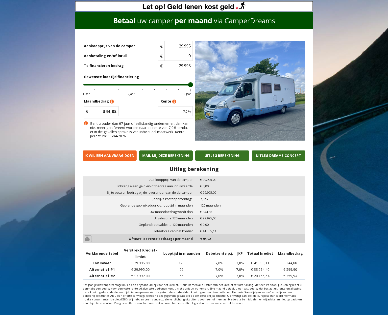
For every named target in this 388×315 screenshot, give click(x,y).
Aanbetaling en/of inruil (105, 55)
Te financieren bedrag (104, 65)
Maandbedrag (99, 101)
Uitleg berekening (222, 155)
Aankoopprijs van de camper (109, 45)
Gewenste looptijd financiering (111, 76)
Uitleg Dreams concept (278, 155)
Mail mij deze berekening (166, 155)
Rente (168, 101)
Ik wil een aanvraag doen (109, 155)
